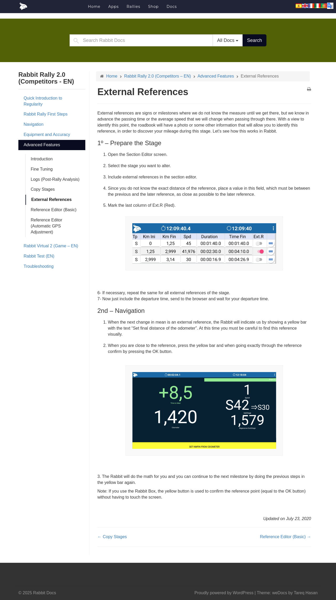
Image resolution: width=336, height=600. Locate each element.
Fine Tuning (42, 169)
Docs (172, 6)
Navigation (34, 124)
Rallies (133, 6)
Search (254, 40)
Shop (153, 6)
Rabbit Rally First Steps (45, 114)
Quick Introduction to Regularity (43, 101)
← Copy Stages (112, 536)
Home (94, 6)
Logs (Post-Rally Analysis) (55, 179)
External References (51, 199)
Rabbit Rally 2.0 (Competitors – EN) (157, 76)
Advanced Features (42, 145)
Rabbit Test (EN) (39, 256)
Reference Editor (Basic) (53, 210)
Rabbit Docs (51, 6)
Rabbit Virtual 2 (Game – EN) (51, 246)
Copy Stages (43, 189)
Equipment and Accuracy (47, 134)
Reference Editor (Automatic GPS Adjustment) (46, 226)
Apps (113, 6)
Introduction (42, 159)
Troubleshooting (39, 266)
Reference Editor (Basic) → (285, 536)
